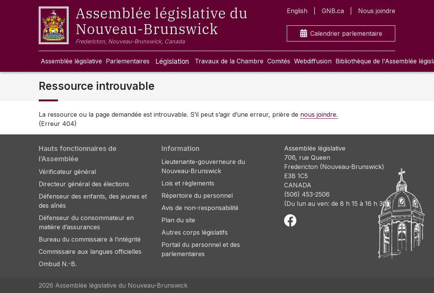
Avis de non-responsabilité (199, 208)
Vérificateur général (67, 171)
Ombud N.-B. (58, 264)
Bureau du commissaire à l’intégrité (90, 239)
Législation (172, 61)
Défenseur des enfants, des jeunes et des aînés (93, 200)
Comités (278, 61)
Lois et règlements (187, 183)
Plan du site (178, 220)
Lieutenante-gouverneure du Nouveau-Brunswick (203, 166)
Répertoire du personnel (197, 195)
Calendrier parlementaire (341, 34)
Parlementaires (128, 61)
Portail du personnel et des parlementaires (200, 249)
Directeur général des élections (84, 184)
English (297, 11)
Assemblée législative (71, 61)
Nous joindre (376, 11)
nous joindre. (319, 114)
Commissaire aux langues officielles (90, 251)
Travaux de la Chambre (229, 61)
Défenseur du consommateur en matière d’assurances (86, 222)
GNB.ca (333, 11)
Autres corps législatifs (194, 232)
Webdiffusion (313, 61)
